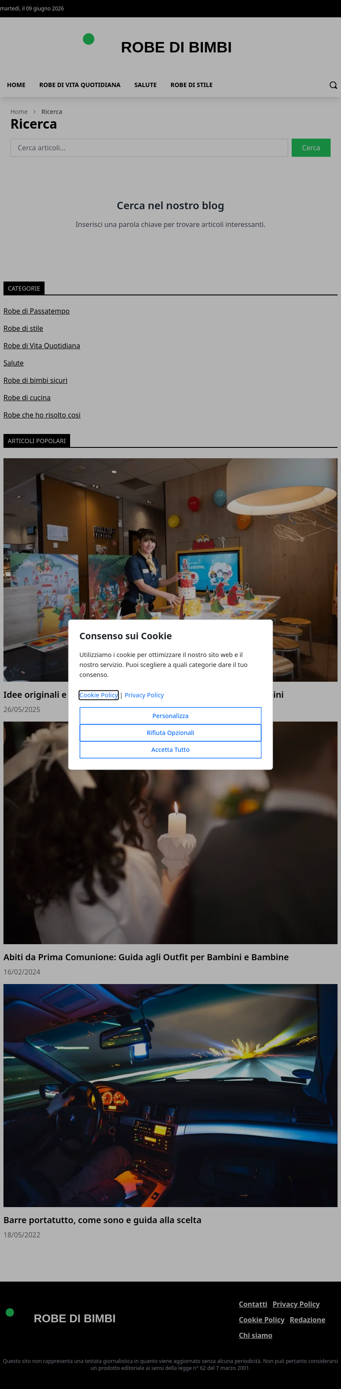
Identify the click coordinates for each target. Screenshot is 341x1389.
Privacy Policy (144, 695)
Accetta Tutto (170, 749)
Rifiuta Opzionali (170, 732)
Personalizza (170, 716)
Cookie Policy (99, 695)
